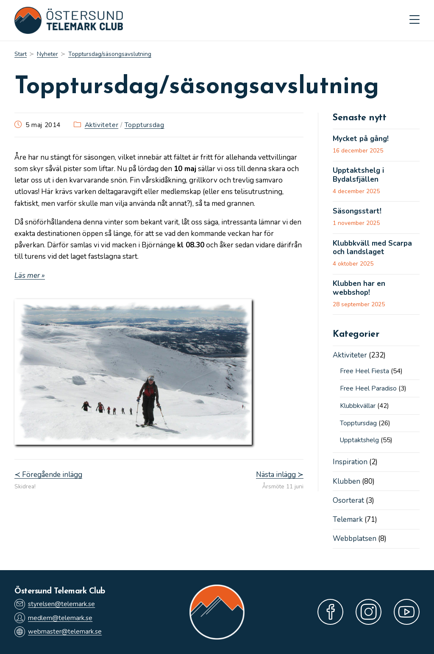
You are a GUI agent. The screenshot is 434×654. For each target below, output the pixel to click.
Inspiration (350, 462)
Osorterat (348, 500)
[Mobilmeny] (414, 20)
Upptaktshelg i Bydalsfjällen (358, 175)
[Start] (20, 54)
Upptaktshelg (359, 440)
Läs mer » (29, 275)
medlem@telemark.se (53, 617)
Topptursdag (144, 125)
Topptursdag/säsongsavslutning (109, 54)
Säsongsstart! (357, 211)
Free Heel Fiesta (364, 371)
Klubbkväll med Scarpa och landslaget (372, 248)
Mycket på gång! (361, 139)
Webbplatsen (354, 538)
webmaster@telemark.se (58, 631)
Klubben (346, 481)
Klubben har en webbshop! (359, 288)
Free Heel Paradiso (368, 388)
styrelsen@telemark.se (54, 604)
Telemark (348, 519)
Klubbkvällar (358, 406)
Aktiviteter (102, 125)
